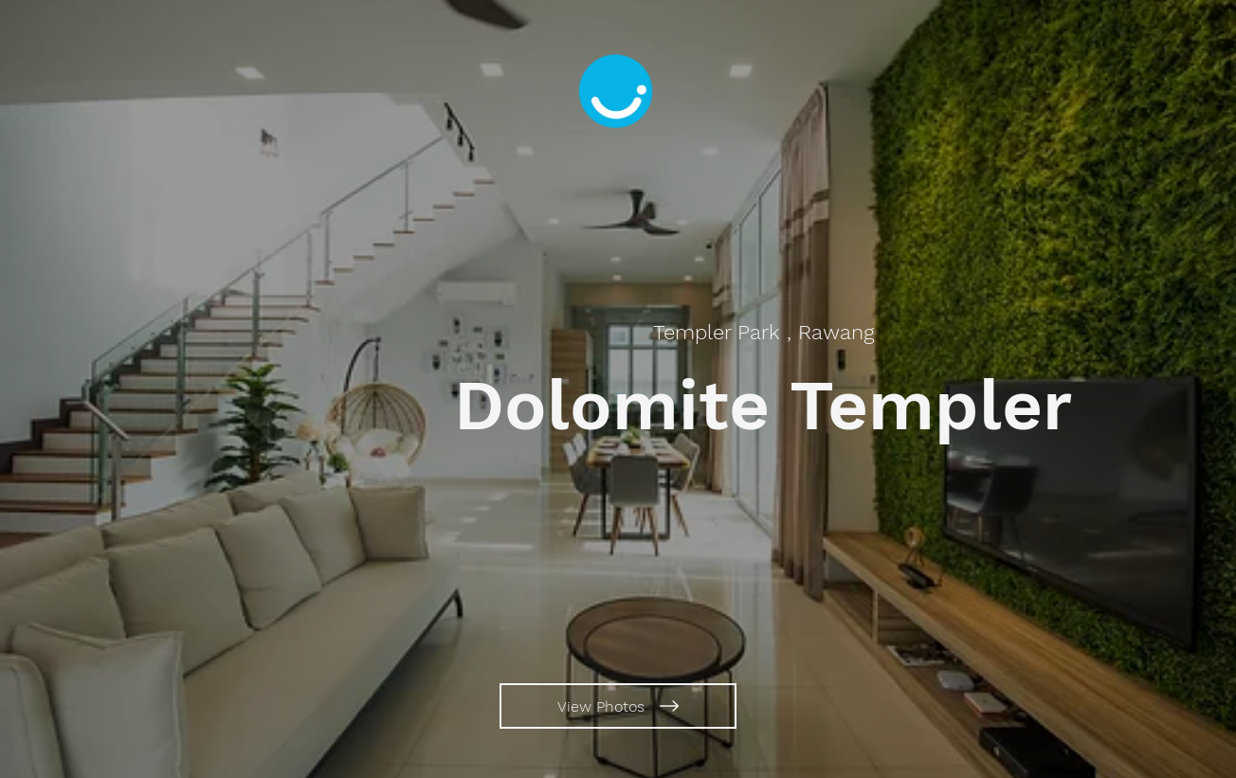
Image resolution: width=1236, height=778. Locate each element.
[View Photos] (618, 706)
